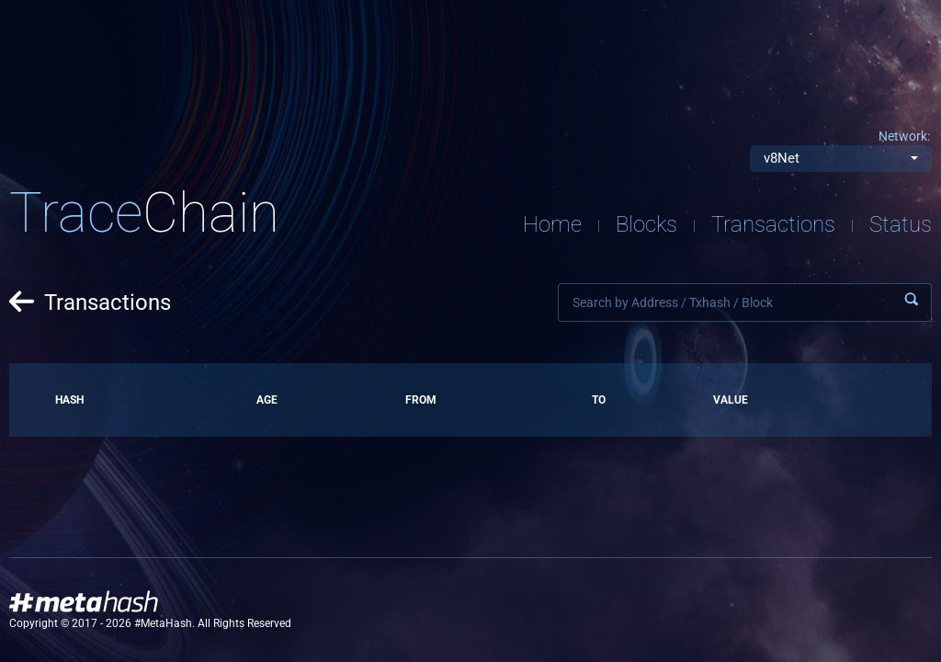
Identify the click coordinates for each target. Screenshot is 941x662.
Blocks (646, 224)
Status (900, 224)
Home (552, 224)
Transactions (773, 224)
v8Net (781, 158)
